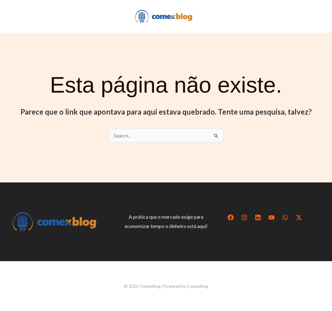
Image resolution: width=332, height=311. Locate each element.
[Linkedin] (258, 217)
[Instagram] (244, 217)
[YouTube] (271, 217)
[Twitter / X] (299, 217)
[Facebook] (231, 217)
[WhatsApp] (285, 217)
